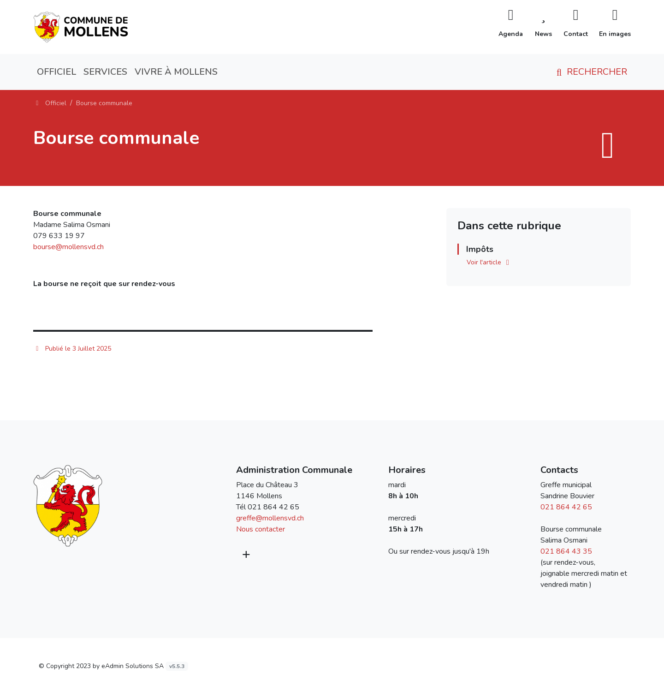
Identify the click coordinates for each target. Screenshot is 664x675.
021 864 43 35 (566, 551)
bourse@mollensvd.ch (68, 247)
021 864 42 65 (273, 507)
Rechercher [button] (590, 72)
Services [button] (105, 72)
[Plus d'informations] (245, 554)
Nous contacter (260, 529)
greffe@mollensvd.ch (270, 518)
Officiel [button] (56, 72)
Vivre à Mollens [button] (176, 72)
